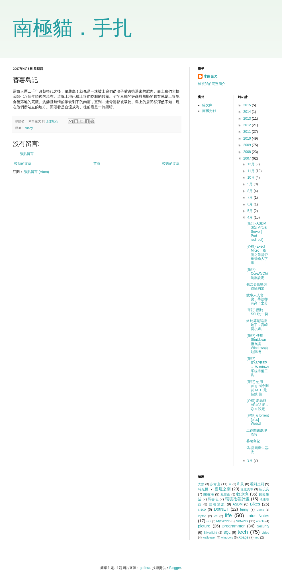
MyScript (223, 521)
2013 (247, 119)
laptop (202, 516)
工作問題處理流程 (256, 433)
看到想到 (257, 484)
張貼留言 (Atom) (36, 172)
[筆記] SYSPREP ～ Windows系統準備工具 (257, 367)
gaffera (145, 568)
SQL (227, 533)
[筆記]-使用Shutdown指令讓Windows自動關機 (257, 344)
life (228, 515)
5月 (250, 211)
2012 (247, 125)
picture (204, 526)
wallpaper (209, 537)
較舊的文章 (170, 164)
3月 (250, 460)
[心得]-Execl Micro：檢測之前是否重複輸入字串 (257, 254)
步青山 (215, 484)
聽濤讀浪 (217, 504)
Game (260, 509)
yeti (256, 537)
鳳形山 (225, 494)
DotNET (221, 509)
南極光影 (209, 111)
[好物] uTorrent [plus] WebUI (257, 419)
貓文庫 (207, 105)
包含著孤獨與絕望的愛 (256, 286)
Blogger (175, 568)
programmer (233, 526)
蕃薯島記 (253, 441)
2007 (247, 158)
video (265, 532)
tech (243, 532)
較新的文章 (22, 164)
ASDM (238, 504)
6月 (250, 204)
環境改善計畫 (237, 499)
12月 (251, 164)
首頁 (96, 164)
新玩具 (264, 489)
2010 (247, 138)
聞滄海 (208, 494)
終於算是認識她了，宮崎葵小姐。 (257, 325)
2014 (247, 112)
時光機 (203, 489)
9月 (250, 184)
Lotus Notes (257, 515)
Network (242, 521)
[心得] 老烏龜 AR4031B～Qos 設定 (257, 405)
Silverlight (210, 532)
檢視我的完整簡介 (211, 84)
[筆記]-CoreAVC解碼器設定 (257, 274)
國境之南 (222, 489)
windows (227, 537)
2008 (247, 152)
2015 (247, 105)
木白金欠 (210, 76)
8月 (250, 191)
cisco (202, 509)
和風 (240, 484)
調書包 (213, 499)
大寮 (201, 484)
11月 (251, 171)
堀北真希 (246, 489)
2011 (247, 132)
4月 (250, 217)
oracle (260, 521)
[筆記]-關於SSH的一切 (257, 312)
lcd (216, 516)
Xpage (243, 537)
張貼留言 (27, 154)
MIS (209, 521)
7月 (250, 197)
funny (29, 128)
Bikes (255, 504)
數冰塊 (242, 494)
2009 (247, 145)
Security (263, 526)
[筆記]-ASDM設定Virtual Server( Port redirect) (256, 231)
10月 (251, 178)
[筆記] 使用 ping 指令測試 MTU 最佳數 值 (257, 388)
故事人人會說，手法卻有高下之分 (257, 299)
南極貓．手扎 (72, 28)
